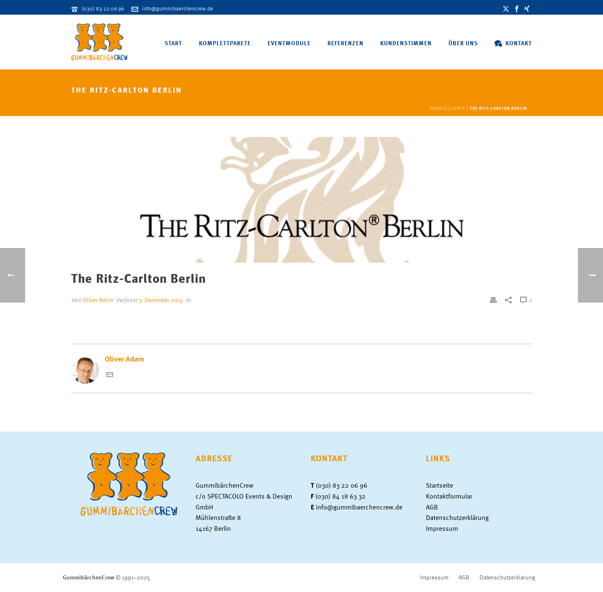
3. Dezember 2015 (161, 299)
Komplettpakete (225, 43)
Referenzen (345, 43)
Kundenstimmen (406, 43)
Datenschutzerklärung (457, 517)
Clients (456, 108)
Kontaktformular (449, 496)
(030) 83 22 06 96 (103, 8)
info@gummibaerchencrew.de (177, 8)
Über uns (463, 43)
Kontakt (513, 43)
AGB (432, 507)
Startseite (439, 485)
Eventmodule (289, 43)
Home (436, 108)
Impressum (442, 528)
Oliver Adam (97, 299)
